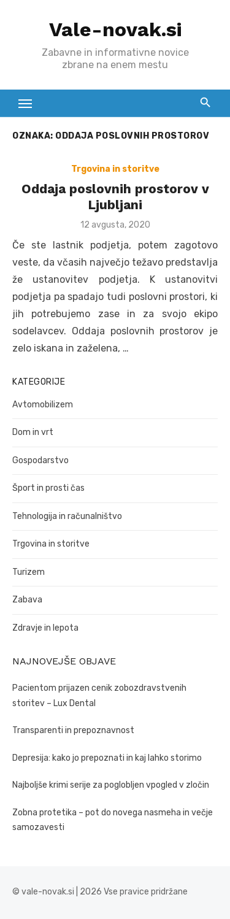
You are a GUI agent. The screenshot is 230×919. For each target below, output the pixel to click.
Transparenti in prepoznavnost (73, 730)
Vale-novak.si (115, 29)
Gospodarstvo (40, 460)
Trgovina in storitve (115, 169)
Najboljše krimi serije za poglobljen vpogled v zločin (110, 785)
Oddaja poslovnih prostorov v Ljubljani (115, 196)
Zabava (27, 599)
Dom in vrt (32, 432)
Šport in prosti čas (48, 488)
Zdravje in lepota (45, 628)
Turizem (28, 572)
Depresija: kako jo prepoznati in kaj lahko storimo (107, 758)
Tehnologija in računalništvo (67, 516)
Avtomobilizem (42, 404)
